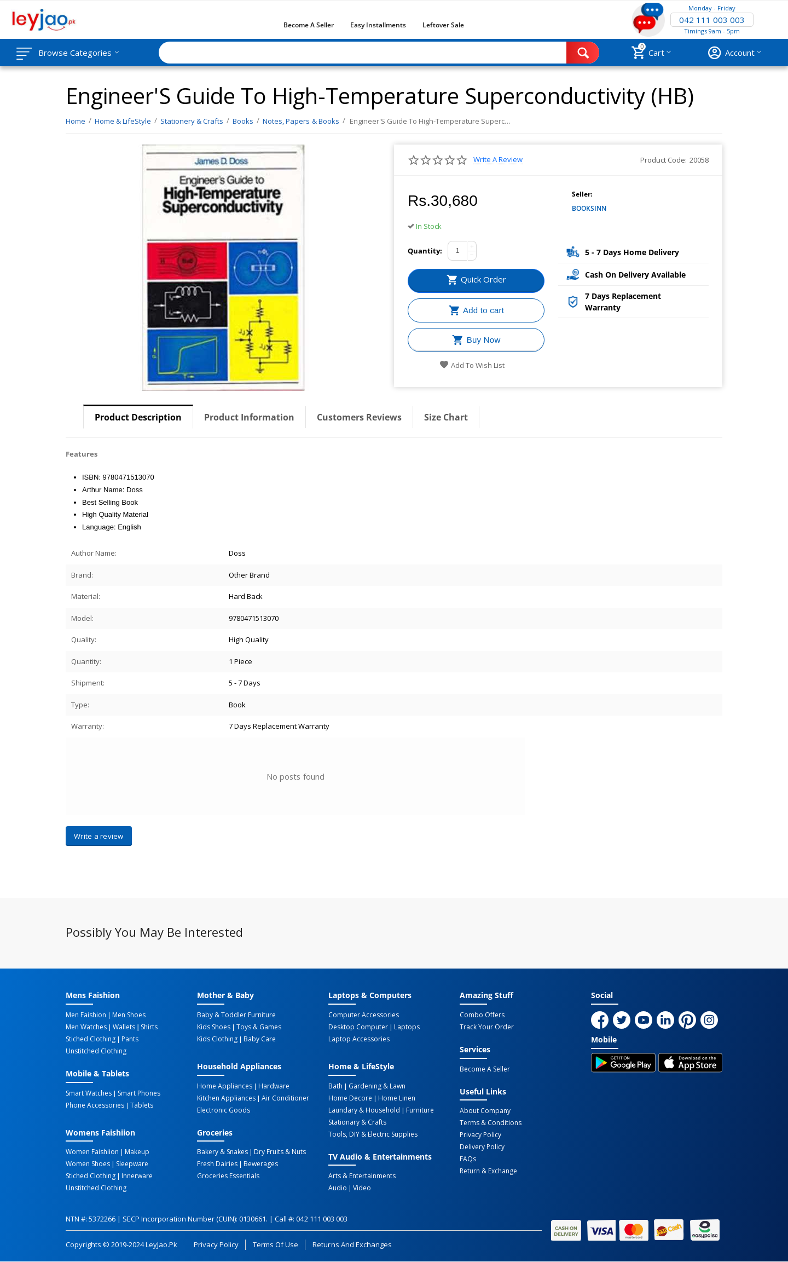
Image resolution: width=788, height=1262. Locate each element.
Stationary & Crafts (357, 1122)
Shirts (149, 1027)
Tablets (141, 1105)
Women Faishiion (92, 1152)
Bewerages (261, 1164)
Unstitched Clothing (96, 1051)
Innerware (137, 1176)
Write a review (498, 159)
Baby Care (260, 1039)
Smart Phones (139, 1093)
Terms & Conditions (491, 1123)
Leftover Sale (442, 25)
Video (362, 1188)
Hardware (273, 1086)
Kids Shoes (213, 1027)
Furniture (420, 1110)
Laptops (407, 1027)
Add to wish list (472, 365)
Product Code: (663, 160)
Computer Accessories (363, 1015)
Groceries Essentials (228, 1176)
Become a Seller (308, 25)
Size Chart (446, 417)
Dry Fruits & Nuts (280, 1152)
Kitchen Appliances (226, 1098)
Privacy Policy (480, 1135)
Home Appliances (224, 1086)
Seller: (582, 194)
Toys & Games (258, 1027)
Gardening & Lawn (377, 1086)
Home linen (396, 1098)
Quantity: (425, 251)
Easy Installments (378, 25)
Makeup (137, 1152)
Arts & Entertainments (362, 1176)
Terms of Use (275, 1244)
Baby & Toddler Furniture (236, 1015)
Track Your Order (487, 1027)
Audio (337, 1188)
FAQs (468, 1159)
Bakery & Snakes (222, 1152)
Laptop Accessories (359, 1039)
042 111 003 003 (712, 19)
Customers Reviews (359, 417)
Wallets (124, 1027)
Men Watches (86, 1027)
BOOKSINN (589, 208)
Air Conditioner (285, 1098)
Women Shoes (88, 1164)
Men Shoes (129, 1015)
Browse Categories (75, 52)
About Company (485, 1111)
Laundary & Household (364, 1110)
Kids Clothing (217, 1039)
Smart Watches (89, 1093)
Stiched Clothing (90, 1039)
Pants (129, 1039)
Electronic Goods (223, 1110)
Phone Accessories (95, 1105)
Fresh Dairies (217, 1164)
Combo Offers (482, 1015)
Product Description (138, 417)
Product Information (249, 417)
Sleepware (132, 1164)
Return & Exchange (488, 1171)
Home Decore (350, 1098)
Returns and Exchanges (351, 1244)
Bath (335, 1086)
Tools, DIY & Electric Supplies (373, 1134)
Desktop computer (358, 1027)
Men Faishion (86, 1015)
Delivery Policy (482, 1147)
